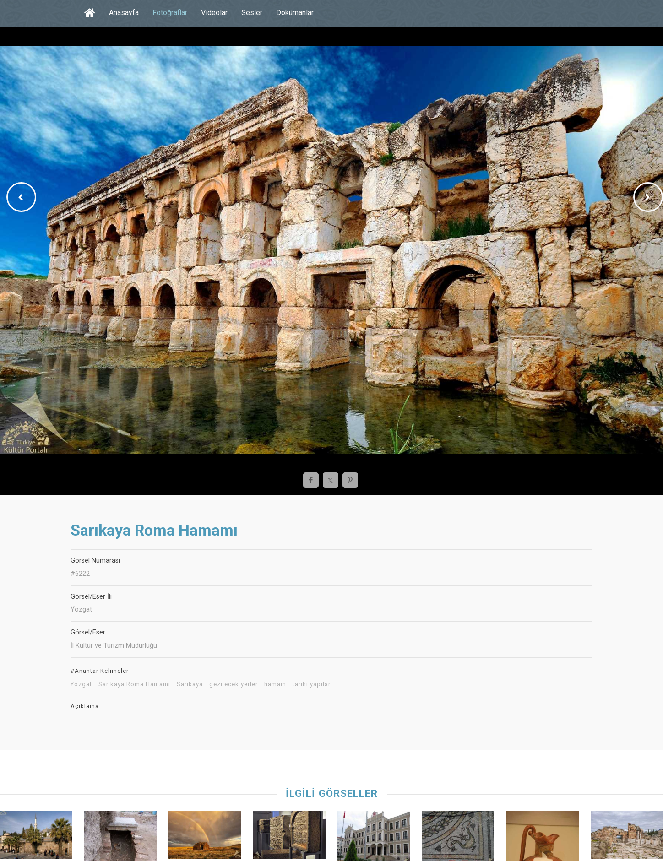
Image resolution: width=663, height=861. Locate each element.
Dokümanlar (295, 12)
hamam (275, 684)
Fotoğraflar (169, 12)
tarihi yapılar (312, 684)
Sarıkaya (190, 684)
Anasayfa (124, 12)
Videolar (214, 12)
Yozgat (81, 684)
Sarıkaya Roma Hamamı (134, 684)
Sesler (251, 12)
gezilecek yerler (233, 684)
